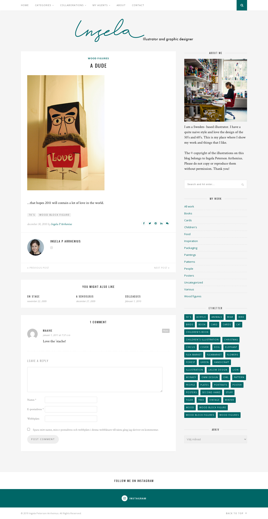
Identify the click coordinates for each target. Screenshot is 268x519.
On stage (33, 296)
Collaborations (72, 5)
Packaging (190, 248)
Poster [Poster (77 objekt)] (237, 384)
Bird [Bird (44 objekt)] (241, 317)
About (121, 5)
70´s (32, 214)
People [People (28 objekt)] (190, 384)
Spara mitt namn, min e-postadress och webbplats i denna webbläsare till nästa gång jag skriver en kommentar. (96, 430)
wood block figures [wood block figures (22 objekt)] (200, 414)
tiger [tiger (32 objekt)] (189, 399)
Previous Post (38, 267)
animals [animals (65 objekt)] (216, 317)
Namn (31, 400)
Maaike (48, 330)
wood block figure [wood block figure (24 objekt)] (212, 407)
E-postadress (35, 409)
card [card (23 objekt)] (214, 324)
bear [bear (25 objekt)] (230, 317)
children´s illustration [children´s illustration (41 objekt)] (202, 339)
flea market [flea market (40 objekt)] (194, 354)
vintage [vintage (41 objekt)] (214, 399)
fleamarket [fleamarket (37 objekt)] (214, 354)
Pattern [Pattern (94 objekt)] (239, 377)
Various (189, 289)
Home (25, 5)
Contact (138, 5)
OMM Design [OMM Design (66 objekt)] (209, 377)
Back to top (236, 513)
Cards (188, 220)
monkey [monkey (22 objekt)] (191, 377)
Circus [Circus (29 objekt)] (190, 347)
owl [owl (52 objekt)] (226, 377)
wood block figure (54, 214)
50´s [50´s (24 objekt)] (188, 317)
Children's (190, 227)
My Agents (100, 5)
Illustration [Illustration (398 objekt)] (194, 369)
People (188, 268)
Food (187, 234)
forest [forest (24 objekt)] (190, 362)
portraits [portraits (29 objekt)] (220, 384)
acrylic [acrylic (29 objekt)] (201, 317)
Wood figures (98, 58)
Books (188, 213)
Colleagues (133, 296)
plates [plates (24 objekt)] (204, 384)
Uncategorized (193, 282)
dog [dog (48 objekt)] (217, 347)
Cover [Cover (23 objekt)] (204, 347)
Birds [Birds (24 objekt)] (189, 324)
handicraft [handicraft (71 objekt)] (221, 362)
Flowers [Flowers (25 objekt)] (232, 354)
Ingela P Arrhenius (61, 224)
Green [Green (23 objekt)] (204, 362)
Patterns (189, 262)
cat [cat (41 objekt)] (238, 324)
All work (189, 206)
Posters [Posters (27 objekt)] (191, 392)
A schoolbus (85, 296)
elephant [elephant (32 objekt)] (231, 347)
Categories (43, 5)
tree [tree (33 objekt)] (201, 399)
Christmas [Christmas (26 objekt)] (231, 339)
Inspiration (191, 241)
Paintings (190, 255)
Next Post (162, 267)
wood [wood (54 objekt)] (190, 407)
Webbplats (33, 419)
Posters (189, 275)
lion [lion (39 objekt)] (236, 369)
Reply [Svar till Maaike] (165, 330)
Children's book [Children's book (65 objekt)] (197, 332)
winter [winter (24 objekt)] (229, 399)
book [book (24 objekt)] (202, 324)
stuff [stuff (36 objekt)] (229, 392)
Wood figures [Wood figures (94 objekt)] (229, 414)
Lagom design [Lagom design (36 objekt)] (217, 369)
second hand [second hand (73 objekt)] (211, 392)
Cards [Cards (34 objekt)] (227, 324)
